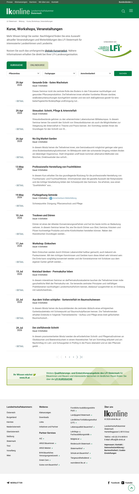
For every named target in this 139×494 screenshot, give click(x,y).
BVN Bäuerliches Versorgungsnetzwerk (48, 454)
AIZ (40, 438)
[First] (57, 357)
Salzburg (10, 436)
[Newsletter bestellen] (14, 482)
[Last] (81, 357)
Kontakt (55, 2)
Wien (9, 455)
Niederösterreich (13, 427)
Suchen (123, 73)
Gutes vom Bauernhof (48, 465)
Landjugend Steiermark (80, 415)
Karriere (33, 2)
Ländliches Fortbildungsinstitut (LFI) (84, 421)
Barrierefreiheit (111, 450)
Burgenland (11, 417)
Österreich (11, 412)
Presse (10, 2)
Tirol (8, 446)
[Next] (77, 357)
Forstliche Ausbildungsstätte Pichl (83, 409)
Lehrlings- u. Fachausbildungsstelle (80, 433)
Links (41, 422)
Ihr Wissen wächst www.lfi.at (24, 376)
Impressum (109, 445)
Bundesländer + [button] (125, 2)
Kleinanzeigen (21, 2)
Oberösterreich (13, 432)
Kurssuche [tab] (16, 65)
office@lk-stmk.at (117, 440)
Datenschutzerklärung (114, 447)
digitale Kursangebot (56, 50)
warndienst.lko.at (78, 463)
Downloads (44, 417)
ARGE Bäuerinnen (46, 443)
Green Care (44, 460)
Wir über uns (44, 2)
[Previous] (61, 357)
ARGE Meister (45, 448)
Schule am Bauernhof (80, 453)
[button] (131, 12)
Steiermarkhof (77, 448)
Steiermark (11, 441)
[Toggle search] (123, 11)
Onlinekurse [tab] (37, 65)
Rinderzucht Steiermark (80, 444)
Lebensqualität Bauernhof (82, 427)
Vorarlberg (11, 450)
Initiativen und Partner (48, 427)
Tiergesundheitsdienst (80, 458)
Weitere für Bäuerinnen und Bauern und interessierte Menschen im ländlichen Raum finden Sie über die (86, 376)
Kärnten (10, 422)
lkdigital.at (75, 439)
